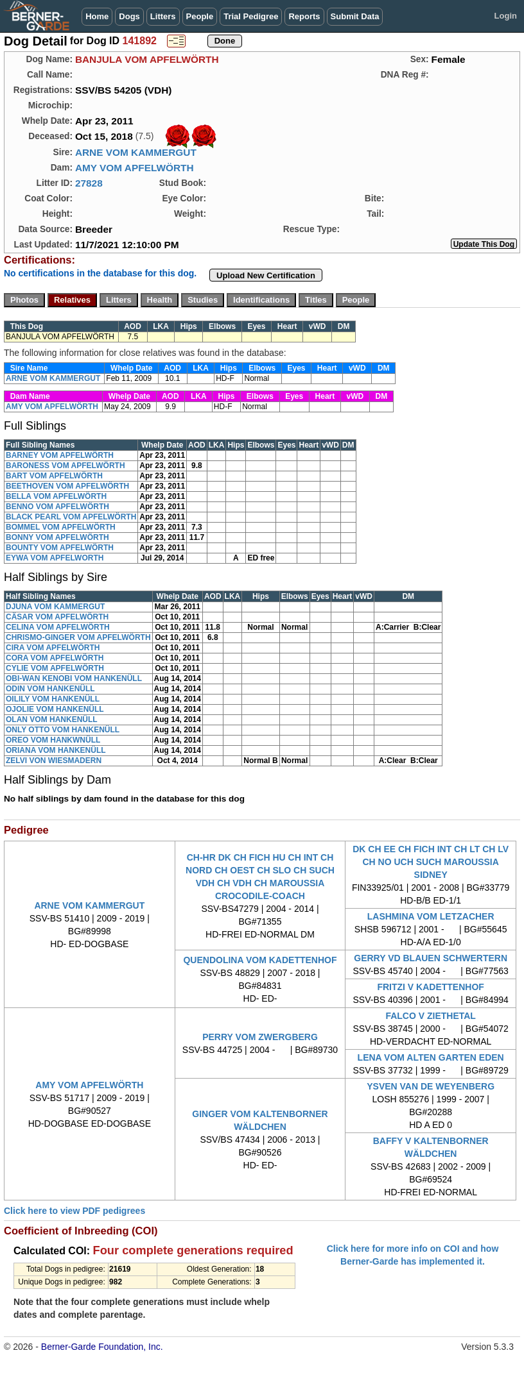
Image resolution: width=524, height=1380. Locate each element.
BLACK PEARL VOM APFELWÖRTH (71, 516)
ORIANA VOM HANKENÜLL (56, 750)
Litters (163, 16)
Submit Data (355, 16)
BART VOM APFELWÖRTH (54, 475)
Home (97, 16)
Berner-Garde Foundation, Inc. (102, 1347)
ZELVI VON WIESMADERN (53, 760)
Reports (304, 16)
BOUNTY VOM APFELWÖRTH (60, 547)
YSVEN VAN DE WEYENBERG (430, 1086)
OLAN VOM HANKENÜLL (52, 719)
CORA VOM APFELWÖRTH (54, 657)
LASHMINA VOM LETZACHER (430, 916)
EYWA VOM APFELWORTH (54, 557)
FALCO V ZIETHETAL (430, 1016)
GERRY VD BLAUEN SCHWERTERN (430, 958)
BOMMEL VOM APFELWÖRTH (61, 527)
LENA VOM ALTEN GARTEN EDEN (431, 1057)
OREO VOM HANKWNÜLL (53, 740)
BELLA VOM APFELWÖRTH (56, 496)
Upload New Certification (265, 275)
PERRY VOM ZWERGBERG (260, 1037)
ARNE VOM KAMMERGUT (136, 152)
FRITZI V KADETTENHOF (430, 987)
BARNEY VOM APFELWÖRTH (60, 455)
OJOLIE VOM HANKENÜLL (55, 709)
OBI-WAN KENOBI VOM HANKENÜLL (74, 678)
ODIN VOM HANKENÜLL (50, 688)
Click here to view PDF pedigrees (74, 1211)
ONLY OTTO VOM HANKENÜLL (62, 729)
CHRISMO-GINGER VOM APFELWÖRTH (78, 637)
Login (505, 16)
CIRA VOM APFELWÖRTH (53, 647)
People (200, 16)
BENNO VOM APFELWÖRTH (57, 506)
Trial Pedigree (250, 16)
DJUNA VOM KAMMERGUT (55, 606)
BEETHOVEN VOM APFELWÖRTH (67, 486)
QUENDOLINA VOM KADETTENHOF (259, 960)
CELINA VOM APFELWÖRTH (58, 627)
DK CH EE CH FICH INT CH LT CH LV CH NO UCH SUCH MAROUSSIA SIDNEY (431, 862)
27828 (89, 183)
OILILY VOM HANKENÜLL (53, 698)
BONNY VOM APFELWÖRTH (57, 537)
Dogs (129, 16)
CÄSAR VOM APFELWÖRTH (57, 616)
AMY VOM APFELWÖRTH (134, 167)
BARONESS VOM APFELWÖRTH (65, 465)
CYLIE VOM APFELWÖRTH (55, 668)
